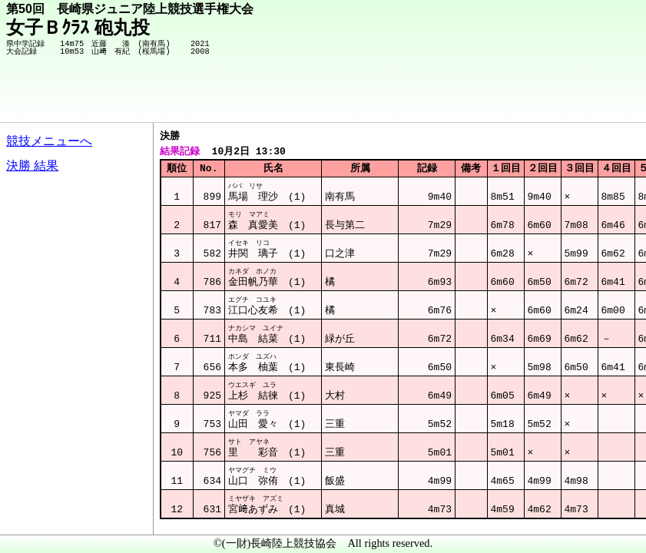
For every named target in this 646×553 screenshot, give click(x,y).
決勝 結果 (32, 165)
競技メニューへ (49, 140)
